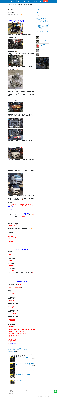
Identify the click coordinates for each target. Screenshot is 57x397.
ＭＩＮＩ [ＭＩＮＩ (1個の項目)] (38, 31)
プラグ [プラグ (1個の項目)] (38, 26)
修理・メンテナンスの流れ (23, 390)
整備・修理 (23, 1)
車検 (18, 1)
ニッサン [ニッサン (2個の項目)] (42, 24)
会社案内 (35, 1)
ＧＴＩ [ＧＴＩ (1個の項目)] (46, 30)
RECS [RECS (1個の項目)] (42, 17)
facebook (32, 390)
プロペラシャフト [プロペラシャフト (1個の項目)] (44, 26)
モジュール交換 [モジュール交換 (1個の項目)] (39, 28)
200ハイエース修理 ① (43, 40)
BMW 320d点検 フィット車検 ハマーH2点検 (24, 369)
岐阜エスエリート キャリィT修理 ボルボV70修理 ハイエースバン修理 (17, 349)
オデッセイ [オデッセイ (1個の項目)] (39, 22)
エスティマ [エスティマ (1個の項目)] (41, 20)
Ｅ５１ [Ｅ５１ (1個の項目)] (43, 30)
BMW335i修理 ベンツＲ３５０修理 (23, 374)
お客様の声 (29, 1)
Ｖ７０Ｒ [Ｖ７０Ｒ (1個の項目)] (39, 32)
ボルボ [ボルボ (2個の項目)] (39, 27)
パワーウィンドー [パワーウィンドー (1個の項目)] (40, 25)
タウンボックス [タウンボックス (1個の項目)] (44, 23)
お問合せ (46, 1)
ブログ (40, 1)
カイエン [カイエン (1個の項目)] (43, 22)
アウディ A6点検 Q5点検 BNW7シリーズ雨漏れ (14, 348)
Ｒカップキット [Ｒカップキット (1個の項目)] (42, 31)
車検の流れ (16, 390)
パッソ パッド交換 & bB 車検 (22, 357)
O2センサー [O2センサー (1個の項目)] (38, 17)
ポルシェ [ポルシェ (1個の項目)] (43, 27)
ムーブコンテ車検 (19, 380)
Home (9, 4)
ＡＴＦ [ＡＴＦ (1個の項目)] (39, 30)
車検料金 (16, 391)
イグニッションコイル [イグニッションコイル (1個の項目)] (40, 19)
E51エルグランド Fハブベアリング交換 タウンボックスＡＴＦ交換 (45, 50)
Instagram (32, 391)
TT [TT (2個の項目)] (45, 17)
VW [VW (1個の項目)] (38, 18)
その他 (37, 12)
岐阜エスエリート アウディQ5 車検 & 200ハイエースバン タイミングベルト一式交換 (25, 364)
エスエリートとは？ (12, 1)
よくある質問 (22, 391)
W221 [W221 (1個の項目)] (41, 18)
